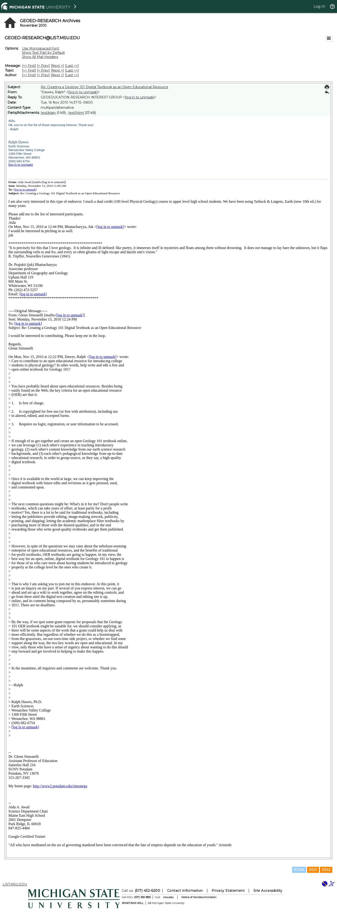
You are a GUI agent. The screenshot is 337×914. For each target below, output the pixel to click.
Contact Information (185, 891)
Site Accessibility (267, 891)
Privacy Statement (228, 891)
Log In (319, 6)
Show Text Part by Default (43, 53)
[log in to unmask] (83, 92)
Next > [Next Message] (57, 66)
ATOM (299, 870)
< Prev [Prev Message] (43, 66)
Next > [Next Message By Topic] (57, 70)
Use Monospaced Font (40, 48)
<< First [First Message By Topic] (29, 70)
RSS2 (326, 870)
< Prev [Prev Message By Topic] (43, 70)
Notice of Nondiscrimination (198, 897)
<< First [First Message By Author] (29, 75)
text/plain (48, 113)
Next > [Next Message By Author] (57, 75)
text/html (76, 113)
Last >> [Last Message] (72, 66)
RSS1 (313, 870)
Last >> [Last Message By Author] (72, 75)
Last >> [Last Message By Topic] (72, 70)
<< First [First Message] (29, 66)
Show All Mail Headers (40, 57)
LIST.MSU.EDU (15, 884)
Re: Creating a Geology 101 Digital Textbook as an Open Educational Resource (104, 87)
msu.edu (168, 897)
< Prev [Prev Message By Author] (43, 75)
